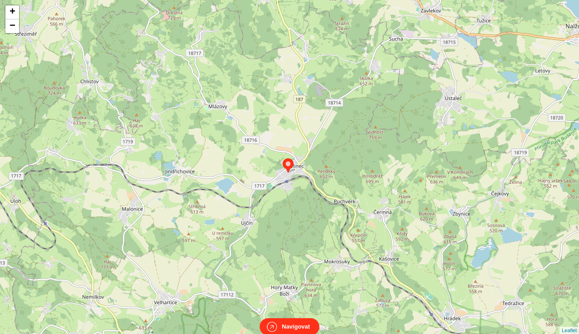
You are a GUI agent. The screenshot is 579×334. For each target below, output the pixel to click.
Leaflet (569, 322)
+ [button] (12, 12)
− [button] (12, 26)
